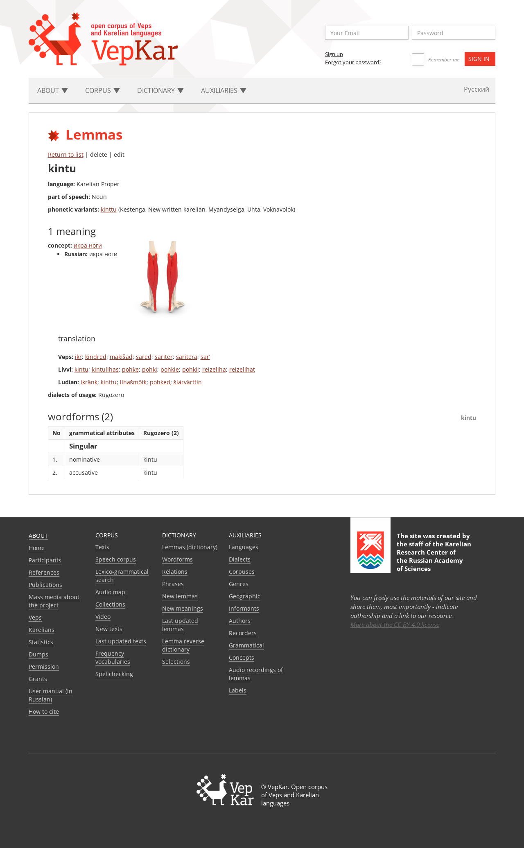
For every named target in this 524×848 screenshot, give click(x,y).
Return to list (66, 154)
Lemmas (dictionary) (189, 547)
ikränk (89, 382)
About (38, 535)
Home (37, 548)
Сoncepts (241, 657)
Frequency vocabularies (112, 657)
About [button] (52, 90)
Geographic (244, 596)
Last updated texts (120, 641)
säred (143, 357)
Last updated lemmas (180, 625)
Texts (102, 547)
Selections (176, 661)
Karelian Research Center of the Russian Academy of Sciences (434, 556)
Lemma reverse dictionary (183, 645)
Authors (240, 621)
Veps (35, 617)
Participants (45, 560)
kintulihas (105, 369)
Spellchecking (114, 674)
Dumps (38, 654)
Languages (243, 547)
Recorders (243, 633)
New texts (108, 629)
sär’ (205, 357)
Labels (237, 690)
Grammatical (246, 645)
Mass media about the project (54, 601)
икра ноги (88, 245)
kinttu (109, 209)
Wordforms (177, 559)
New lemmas (180, 596)
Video (103, 616)
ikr (78, 357)
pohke (130, 369)
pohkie (169, 369)
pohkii (190, 369)
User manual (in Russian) (50, 695)
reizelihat (242, 369)
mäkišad (121, 357)
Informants (244, 608)
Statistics (41, 642)
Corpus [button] (102, 90)
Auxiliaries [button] (223, 90)
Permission (44, 666)
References (44, 572)
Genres (238, 584)
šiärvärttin (188, 382)
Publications (45, 585)
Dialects (240, 559)
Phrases (173, 584)
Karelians (41, 630)
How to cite (44, 711)
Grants (38, 679)
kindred (95, 357)
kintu (81, 369)
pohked (160, 382)
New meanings (182, 608)
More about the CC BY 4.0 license (394, 624)
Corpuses (242, 571)
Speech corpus (115, 559)
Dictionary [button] (160, 90)
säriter (164, 357)
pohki (149, 369)
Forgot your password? (353, 62)
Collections (110, 604)
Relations (174, 571)
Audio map (110, 592)
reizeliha (214, 369)
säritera (186, 357)
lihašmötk (133, 382)
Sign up (334, 54)
